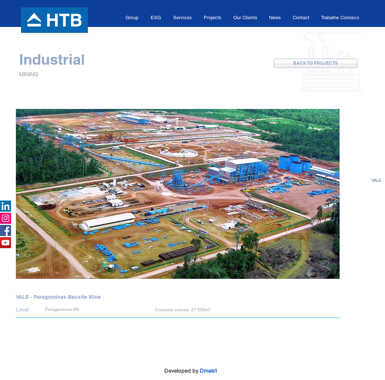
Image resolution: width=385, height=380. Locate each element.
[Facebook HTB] (5, 230)
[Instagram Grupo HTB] (5, 218)
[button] (132, 18)
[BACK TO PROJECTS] (315, 63)
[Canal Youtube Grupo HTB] (5, 242)
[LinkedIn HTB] (5, 206)
